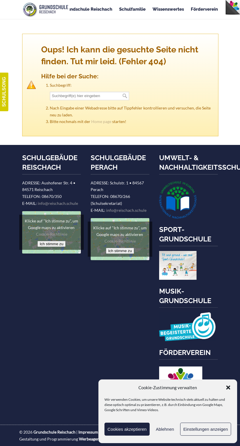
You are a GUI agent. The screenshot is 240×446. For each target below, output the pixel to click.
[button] (228, 387)
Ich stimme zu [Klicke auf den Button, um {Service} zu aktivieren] (51, 244)
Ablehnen (165, 429)
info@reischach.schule (58, 203)
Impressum (88, 432)
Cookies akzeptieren (127, 429)
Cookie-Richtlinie (51, 234)
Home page (101, 121)
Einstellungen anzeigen (205, 429)
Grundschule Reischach (46, 10)
